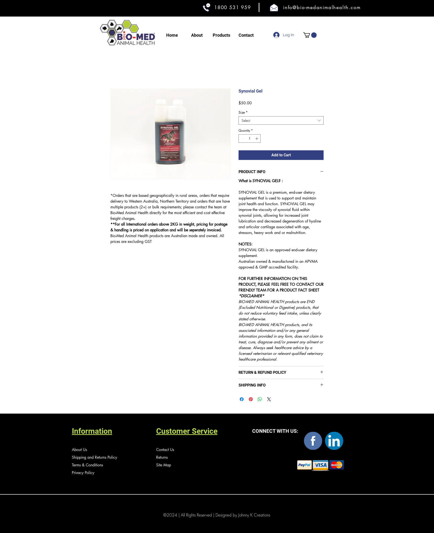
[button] (310, 35)
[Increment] (257, 139)
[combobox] (281, 120)
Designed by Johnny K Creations (243, 515)
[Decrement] (242, 139)
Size (243, 112)
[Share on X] (269, 399)
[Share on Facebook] (242, 399)
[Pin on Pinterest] (251, 399)
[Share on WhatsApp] (260, 399)
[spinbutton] (249, 139)
